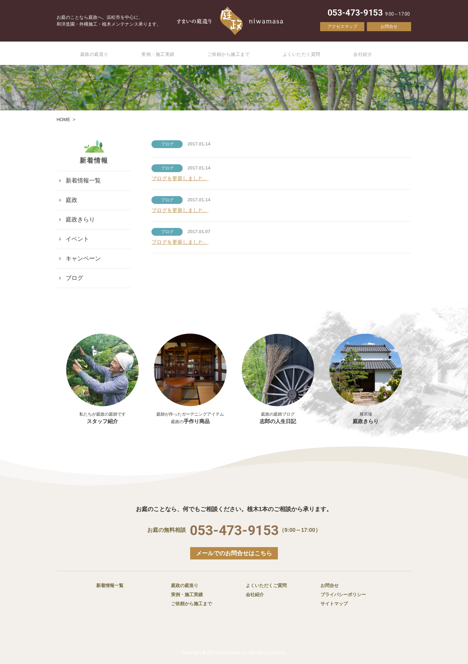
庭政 (71, 200)
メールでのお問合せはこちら (234, 553)
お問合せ (389, 26)
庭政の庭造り (89, 53)
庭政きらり (80, 219)
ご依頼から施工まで (231, 53)
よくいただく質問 (309, 53)
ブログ (74, 278)
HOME (63, 119)
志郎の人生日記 (277, 378)
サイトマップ (334, 603)
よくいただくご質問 (266, 585)
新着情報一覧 (83, 180)
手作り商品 (190, 414)
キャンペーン (83, 258)
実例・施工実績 (156, 53)
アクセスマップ (342, 26)
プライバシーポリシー (343, 594)
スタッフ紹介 (102, 414)
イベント (77, 239)
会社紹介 (374, 53)
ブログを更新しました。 (180, 178)
